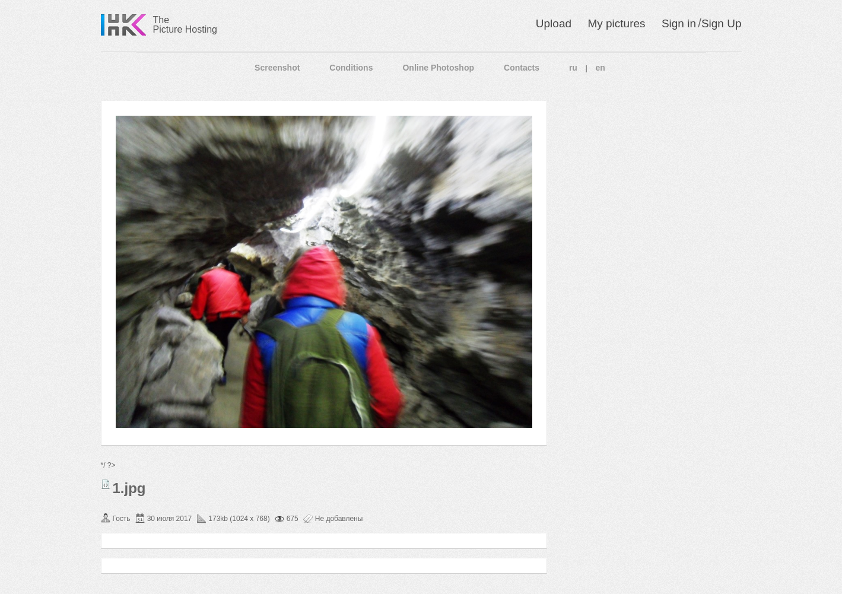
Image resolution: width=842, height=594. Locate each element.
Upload (553, 23)
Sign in (679, 23)
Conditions (351, 67)
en (600, 67)
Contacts (521, 67)
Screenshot (277, 67)
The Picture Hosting (185, 24)
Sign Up (721, 23)
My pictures (616, 23)
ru (573, 67)
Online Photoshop (438, 67)
